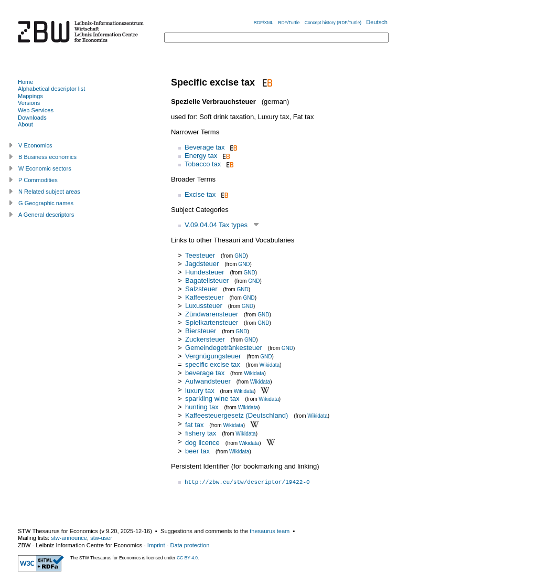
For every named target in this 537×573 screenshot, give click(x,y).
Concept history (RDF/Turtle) (333, 22)
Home (25, 82)
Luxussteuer (203, 306)
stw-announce (69, 538)
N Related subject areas (49, 191)
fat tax (194, 425)
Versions (29, 103)
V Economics (35, 145)
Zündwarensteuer (211, 314)
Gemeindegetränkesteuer (223, 348)
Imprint (156, 545)
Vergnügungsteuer (213, 356)
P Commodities (38, 180)
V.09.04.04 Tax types (216, 225)
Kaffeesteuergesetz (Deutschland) (236, 415)
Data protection (189, 545)
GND (240, 256)
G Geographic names (45, 203)
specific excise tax (212, 364)
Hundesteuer (204, 272)
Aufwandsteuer (208, 381)
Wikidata (270, 365)
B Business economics (47, 157)
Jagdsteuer (202, 264)
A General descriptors (46, 214)
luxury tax (199, 390)
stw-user (101, 538)
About (25, 124)
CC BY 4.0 (187, 557)
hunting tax (202, 407)
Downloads (32, 117)
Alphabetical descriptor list (51, 89)
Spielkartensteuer (211, 322)
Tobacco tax (203, 164)
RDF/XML (263, 22)
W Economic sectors (44, 168)
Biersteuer (200, 331)
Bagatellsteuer (207, 280)
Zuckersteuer (205, 339)
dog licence (202, 443)
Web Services (35, 110)
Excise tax (200, 194)
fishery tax (200, 433)
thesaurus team (269, 531)
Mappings (30, 96)
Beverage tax (205, 147)
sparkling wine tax (212, 398)
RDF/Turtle (288, 22)
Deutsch (377, 22)
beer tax (197, 451)
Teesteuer (200, 255)
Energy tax (201, 156)
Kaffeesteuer (204, 297)
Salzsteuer (201, 289)
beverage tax (204, 373)
